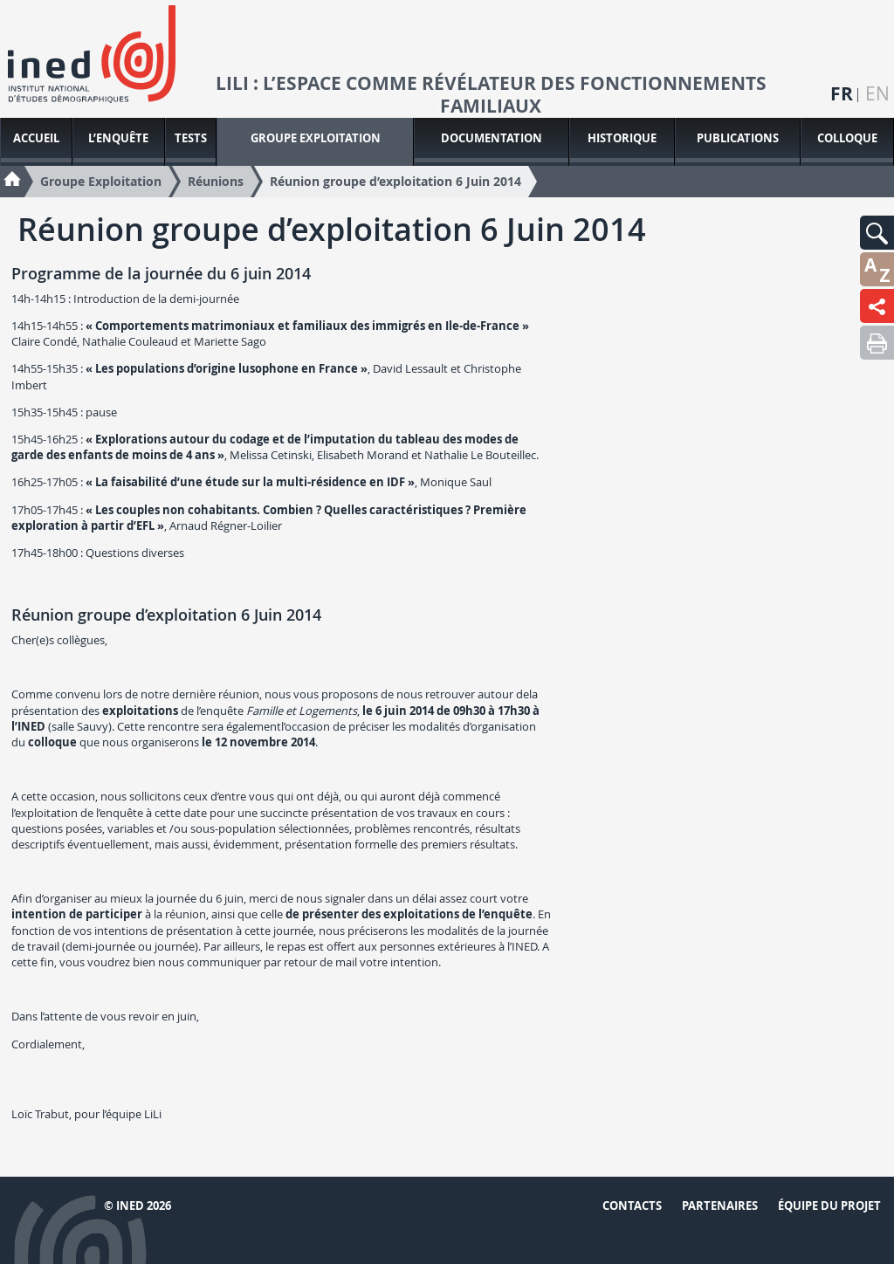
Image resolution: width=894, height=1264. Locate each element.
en (877, 94)
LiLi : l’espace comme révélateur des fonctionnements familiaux (491, 95)
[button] (877, 233)
